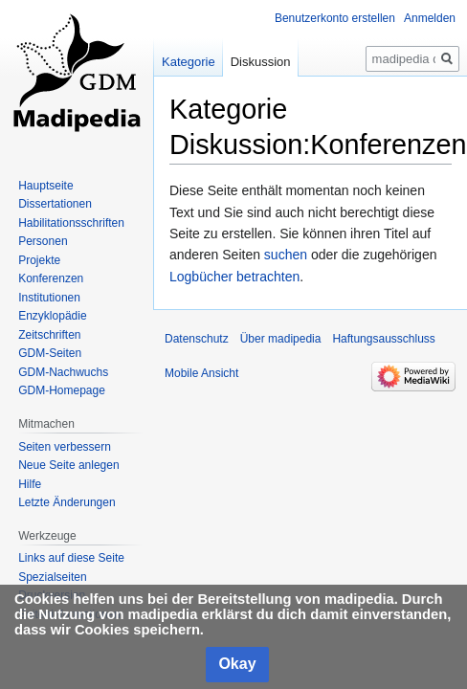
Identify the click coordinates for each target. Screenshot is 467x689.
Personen (42, 241)
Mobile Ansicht (201, 373)
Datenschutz (197, 338)
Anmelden (430, 18)
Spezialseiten (52, 577)
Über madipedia (281, 338)
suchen (285, 254)
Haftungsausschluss (383, 338)
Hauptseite (45, 185)
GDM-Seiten (49, 353)
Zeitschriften (49, 335)
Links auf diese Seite (71, 558)
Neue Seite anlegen (68, 465)
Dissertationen (55, 204)
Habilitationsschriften (71, 223)
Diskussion (261, 62)
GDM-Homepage (61, 390)
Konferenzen (50, 278)
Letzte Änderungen (66, 502)
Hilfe (29, 484)
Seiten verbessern (64, 447)
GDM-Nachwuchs (63, 372)
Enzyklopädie (52, 315)
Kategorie (188, 62)
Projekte (39, 260)
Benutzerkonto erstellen (335, 18)
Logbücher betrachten (234, 276)
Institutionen (49, 297)
